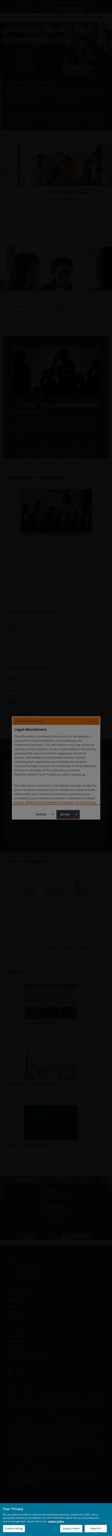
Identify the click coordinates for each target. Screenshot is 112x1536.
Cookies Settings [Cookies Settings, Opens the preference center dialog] (14, 1528)
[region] (56, 1519)
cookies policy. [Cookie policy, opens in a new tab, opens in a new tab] (56, 1521)
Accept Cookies (71, 1528)
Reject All (96, 1528)
